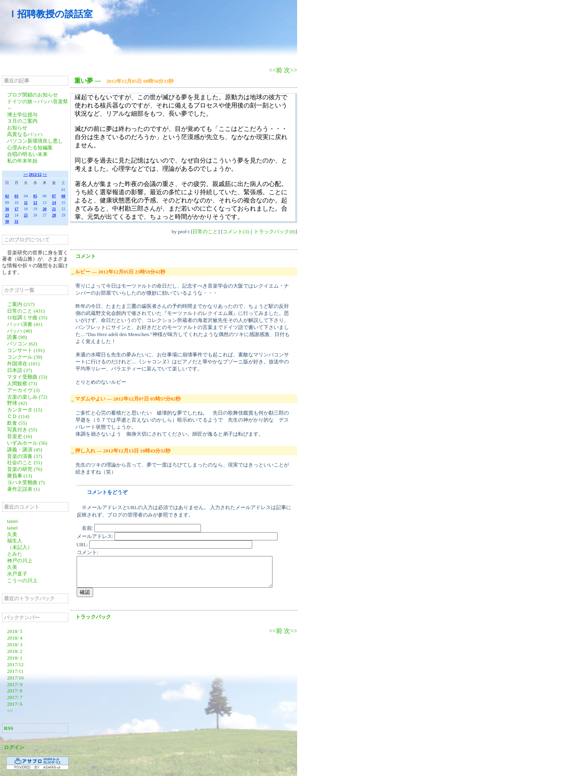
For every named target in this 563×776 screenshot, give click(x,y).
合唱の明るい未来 (27, 154)
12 (35, 202)
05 (35, 196)
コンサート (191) (26, 350)
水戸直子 (17, 574)
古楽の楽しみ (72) (27, 397)
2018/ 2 (14, 651)
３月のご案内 (22, 121)
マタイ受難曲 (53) (27, 377)
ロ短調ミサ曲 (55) (27, 317)
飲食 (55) (17, 423)
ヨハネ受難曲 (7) (26, 482)
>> (45, 174)
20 (45, 209)
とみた (14, 554)
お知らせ (17, 128)
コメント (85, 256)
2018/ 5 (14, 631)
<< (25, 174)
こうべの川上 (25, 580)
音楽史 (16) (19, 436)
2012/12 (35, 174)
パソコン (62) (22, 344)
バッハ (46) (19, 331)
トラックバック (93, 617)
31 (16, 221)
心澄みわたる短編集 (30, 147)
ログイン (14, 747)
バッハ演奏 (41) (24, 324)
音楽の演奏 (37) (24, 456)
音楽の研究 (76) (24, 469)
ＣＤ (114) (18, 416)
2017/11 (15, 671)
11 (25, 202)
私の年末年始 (22, 161)
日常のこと (205, 231)
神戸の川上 (19, 560)
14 (54, 202)
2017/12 (15, 664)
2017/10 (15, 678)
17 (16, 209)
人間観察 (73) (22, 383)
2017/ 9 (14, 684)
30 (7, 221)
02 (7, 196)
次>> (290, 70)
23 (7, 215)
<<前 (276, 70)
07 (54, 196)
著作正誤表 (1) (23, 489)
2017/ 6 (14, 704)
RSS (8, 728)
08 (63, 196)
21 (54, 209)
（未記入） (19, 547)
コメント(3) (235, 231)
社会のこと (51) (24, 462)
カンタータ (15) (24, 410)
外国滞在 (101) (23, 364)
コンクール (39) (24, 357)
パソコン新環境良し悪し (35, 141)
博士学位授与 (22, 115)
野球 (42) (17, 403)
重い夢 (83, 80)
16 (7, 209)
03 (16, 196)
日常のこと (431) (26, 311)
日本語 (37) (19, 370)
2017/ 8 (14, 691)
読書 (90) (17, 337)
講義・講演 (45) (24, 449)
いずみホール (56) (27, 443)
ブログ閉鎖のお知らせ (32, 95)
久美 (12, 534)
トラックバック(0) (274, 231)
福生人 (14, 541)
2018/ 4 (14, 638)
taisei (12, 521)
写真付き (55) (22, 430)
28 (54, 215)
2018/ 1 (14, 658)
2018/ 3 (14, 644)
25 (26, 215)
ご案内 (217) (20, 304)
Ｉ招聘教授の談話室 (50, 14)
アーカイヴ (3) (23, 390)
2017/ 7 (14, 697)
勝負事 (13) (19, 476)
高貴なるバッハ (25, 134)
